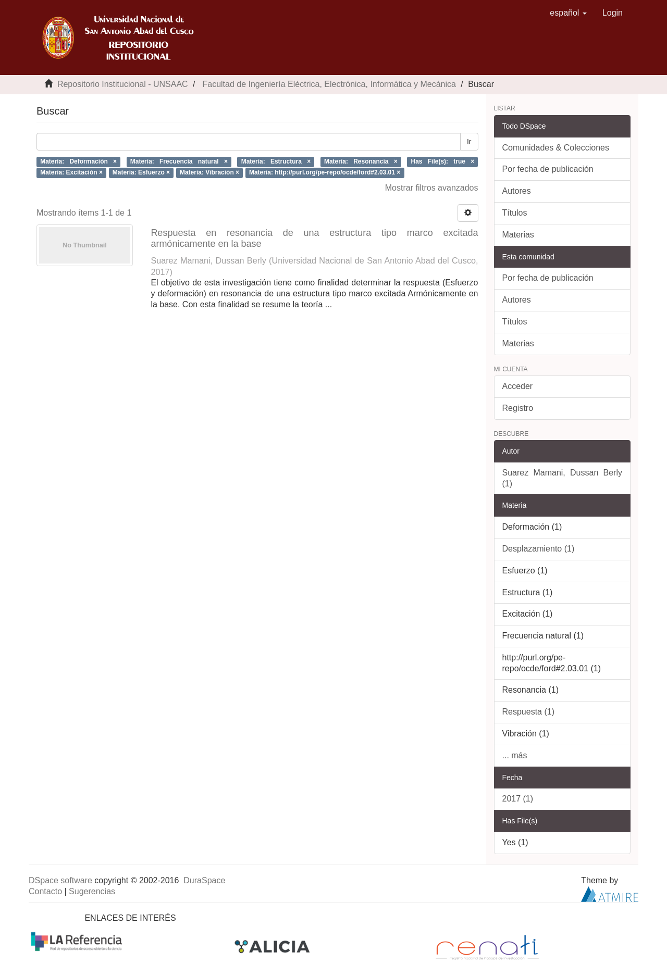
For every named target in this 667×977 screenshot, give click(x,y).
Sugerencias (92, 891)
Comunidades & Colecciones (555, 147)
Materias (518, 234)
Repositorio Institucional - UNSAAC (122, 84)
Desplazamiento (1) (538, 548)
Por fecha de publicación (548, 169)
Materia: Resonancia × (361, 161)
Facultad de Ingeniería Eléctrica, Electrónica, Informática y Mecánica (328, 84)
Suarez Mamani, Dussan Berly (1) (562, 478)
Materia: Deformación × (78, 161)
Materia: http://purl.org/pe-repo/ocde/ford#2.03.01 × (324, 172)
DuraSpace (204, 880)
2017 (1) (518, 798)
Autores (516, 190)
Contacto (45, 891)
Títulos (514, 212)
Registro (518, 408)
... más (514, 755)
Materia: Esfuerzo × (141, 172)
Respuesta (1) (528, 711)
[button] (568, 13)
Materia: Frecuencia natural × (179, 161)
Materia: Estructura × (276, 161)
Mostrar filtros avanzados (431, 187)
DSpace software (60, 880)
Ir (469, 141)
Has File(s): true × (443, 161)
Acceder (517, 386)
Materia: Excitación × (71, 172)
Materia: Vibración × (209, 172)
